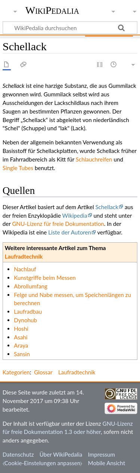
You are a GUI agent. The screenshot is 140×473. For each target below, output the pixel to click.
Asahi (21, 337)
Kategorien (16, 372)
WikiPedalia (52, 10)
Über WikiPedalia (61, 454)
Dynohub (25, 320)
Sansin (22, 354)
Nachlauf (25, 269)
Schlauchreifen (94, 159)
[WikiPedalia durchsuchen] (70, 27)
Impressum (101, 454)
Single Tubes (18, 167)
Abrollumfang (30, 286)
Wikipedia (74, 215)
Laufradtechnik (24, 256)
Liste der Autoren (69, 232)
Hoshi (21, 328)
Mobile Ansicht (106, 463)
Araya (21, 345)
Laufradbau (28, 311)
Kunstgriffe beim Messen (45, 277)
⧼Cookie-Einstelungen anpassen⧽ (43, 463)
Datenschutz (18, 454)
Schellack (106, 207)
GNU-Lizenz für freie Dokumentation (58, 223)
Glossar (43, 372)
